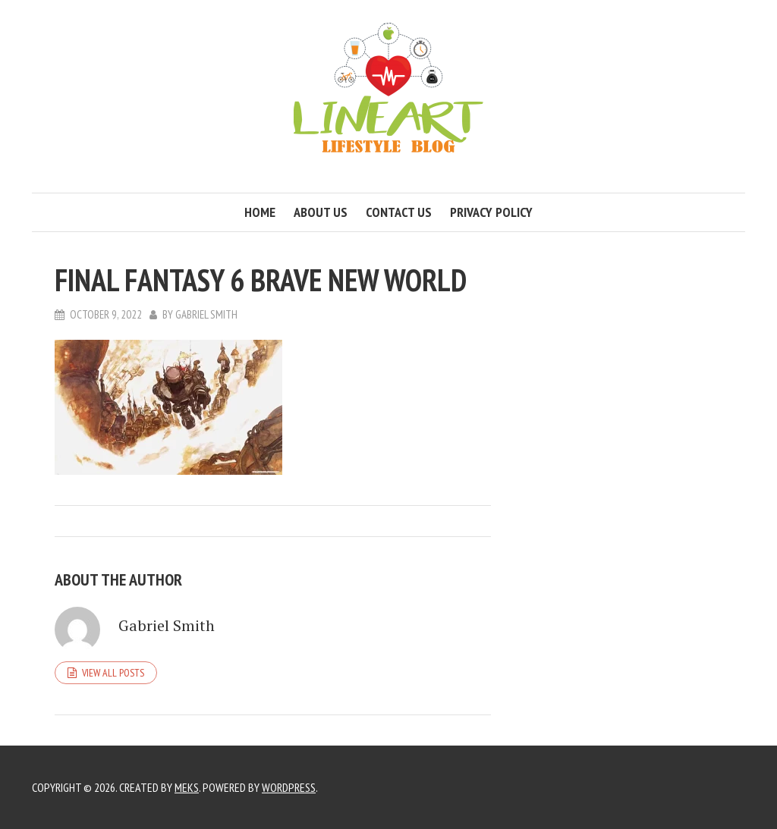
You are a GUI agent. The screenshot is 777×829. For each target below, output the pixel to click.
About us (321, 212)
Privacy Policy (491, 212)
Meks (187, 787)
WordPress (289, 787)
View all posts (113, 673)
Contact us (399, 212)
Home (259, 212)
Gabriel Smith (206, 314)
